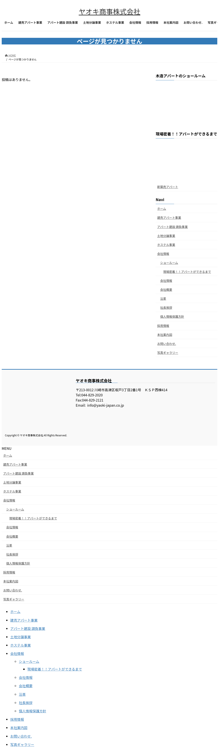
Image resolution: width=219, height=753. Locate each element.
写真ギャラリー (167, 352)
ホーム (161, 208)
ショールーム (169, 262)
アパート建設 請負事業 (172, 227)
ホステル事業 (166, 245)
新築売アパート (167, 187)
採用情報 (163, 326)
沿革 (163, 298)
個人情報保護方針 (172, 316)
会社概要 (166, 289)
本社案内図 (164, 334)
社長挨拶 (166, 307)
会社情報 (163, 253)
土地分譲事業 (166, 236)
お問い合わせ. (166, 343)
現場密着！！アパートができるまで (187, 271)
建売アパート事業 (169, 217)
